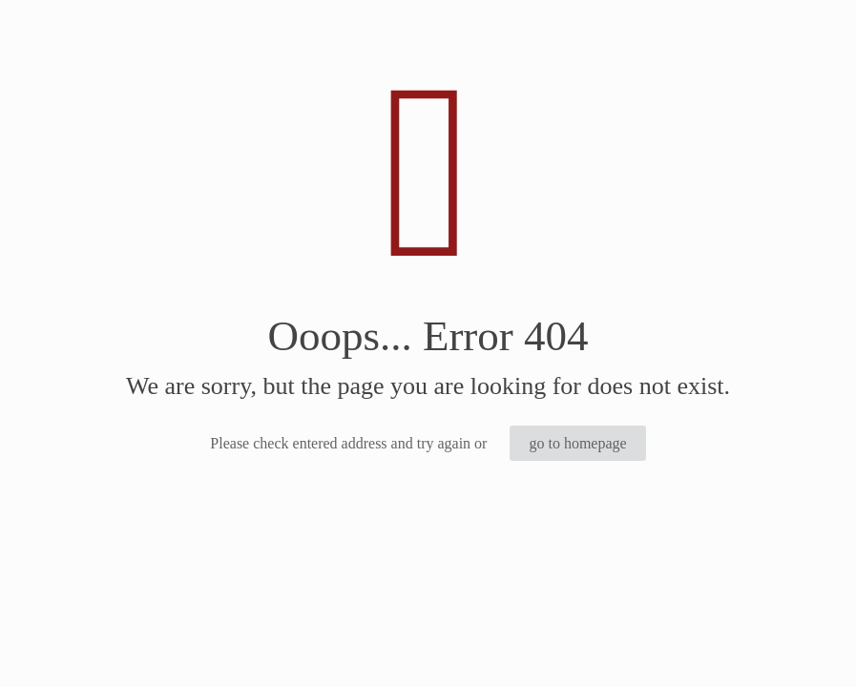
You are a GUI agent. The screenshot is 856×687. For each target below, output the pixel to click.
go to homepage (577, 443)
